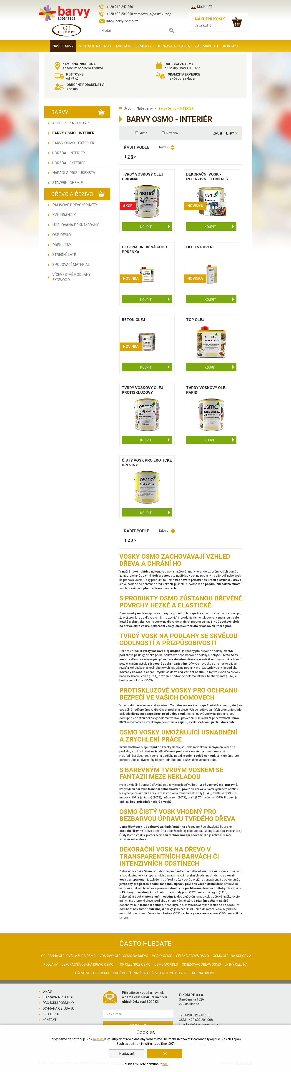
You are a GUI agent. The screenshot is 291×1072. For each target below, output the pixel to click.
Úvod (127, 108)
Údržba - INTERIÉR (68, 153)
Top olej (195, 319)
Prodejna (51, 1014)
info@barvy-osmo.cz (122, 21)
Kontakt (231, 46)
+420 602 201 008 (119, 14)
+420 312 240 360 (119, 7)
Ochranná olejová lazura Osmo (68, 956)
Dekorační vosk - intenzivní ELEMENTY (207, 176)
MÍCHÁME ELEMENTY (133, 46)
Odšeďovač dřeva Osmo (201, 964)
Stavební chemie (67, 183)
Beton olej (133, 319)
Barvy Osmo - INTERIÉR (73, 133)
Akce (143, 133)
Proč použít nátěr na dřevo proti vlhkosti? (149, 973)
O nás (47, 991)
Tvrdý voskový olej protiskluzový (142, 390)
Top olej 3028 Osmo (134, 964)
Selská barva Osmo (192, 956)
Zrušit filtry (223, 133)
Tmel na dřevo (202, 973)
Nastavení (126, 1053)
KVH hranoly (64, 215)
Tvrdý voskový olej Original (142, 176)
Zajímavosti (206, 46)
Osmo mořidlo (166, 964)
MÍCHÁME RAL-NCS (94, 46)
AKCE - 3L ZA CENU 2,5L (72, 123)
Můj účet (204, 7)
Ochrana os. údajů (58, 1008)
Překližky (61, 245)
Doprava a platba (173, 46)
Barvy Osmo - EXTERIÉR (73, 143)
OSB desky (61, 235)
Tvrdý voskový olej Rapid (207, 390)
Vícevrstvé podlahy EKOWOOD (71, 277)
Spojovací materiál (71, 264)
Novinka (172, 133)
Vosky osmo (162, 956)
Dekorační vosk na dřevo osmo (87, 964)
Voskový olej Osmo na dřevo (124, 956)
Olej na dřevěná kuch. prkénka (145, 249)
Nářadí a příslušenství (74, 173)
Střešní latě (64, 254)
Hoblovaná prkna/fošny (75, 225)
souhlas (98, 1039)
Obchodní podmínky (58, 1003)
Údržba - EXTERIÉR (68, 163)
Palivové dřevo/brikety (74, 205)
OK (165, 1054)
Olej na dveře (200, 247)
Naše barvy (62, 46)
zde (165, 1064)
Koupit (146, 227)
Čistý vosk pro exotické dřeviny (147, 462)
